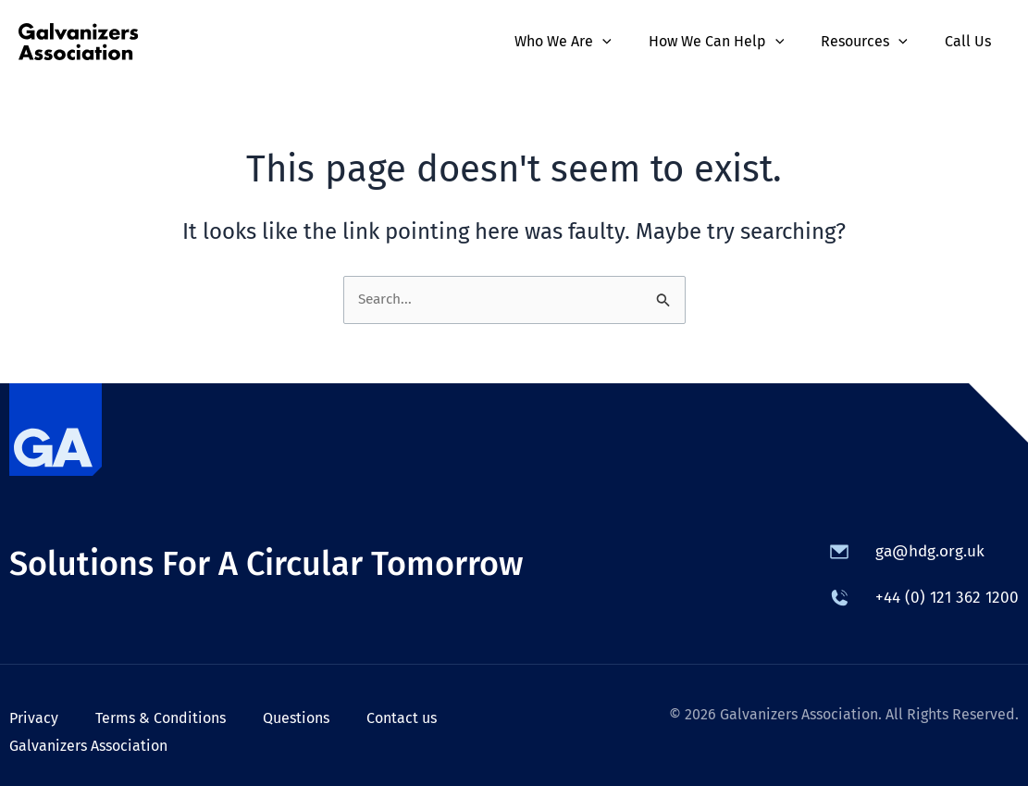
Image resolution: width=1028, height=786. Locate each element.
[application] (628, 41)
